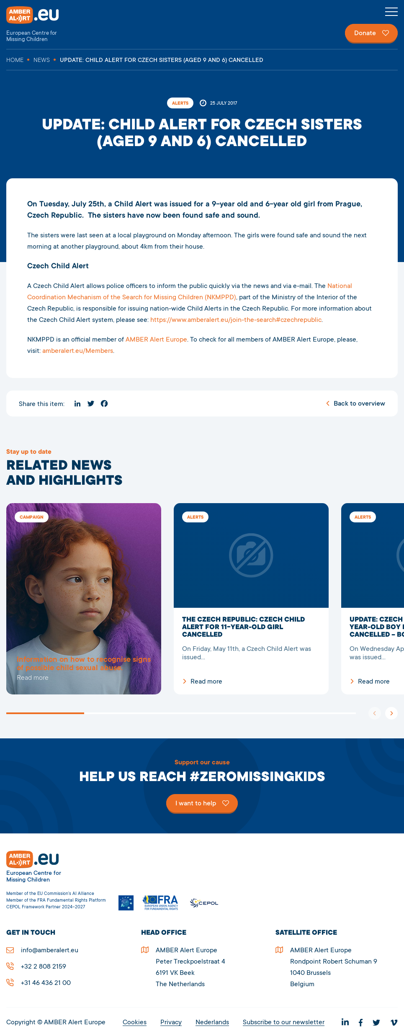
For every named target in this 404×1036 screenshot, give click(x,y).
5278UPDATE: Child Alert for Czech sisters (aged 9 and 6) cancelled (83, 598)
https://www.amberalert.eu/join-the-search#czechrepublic (236, 320)
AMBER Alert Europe (39, 24)
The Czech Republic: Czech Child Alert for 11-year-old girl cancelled (251, 598)
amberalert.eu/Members (77, 351)
